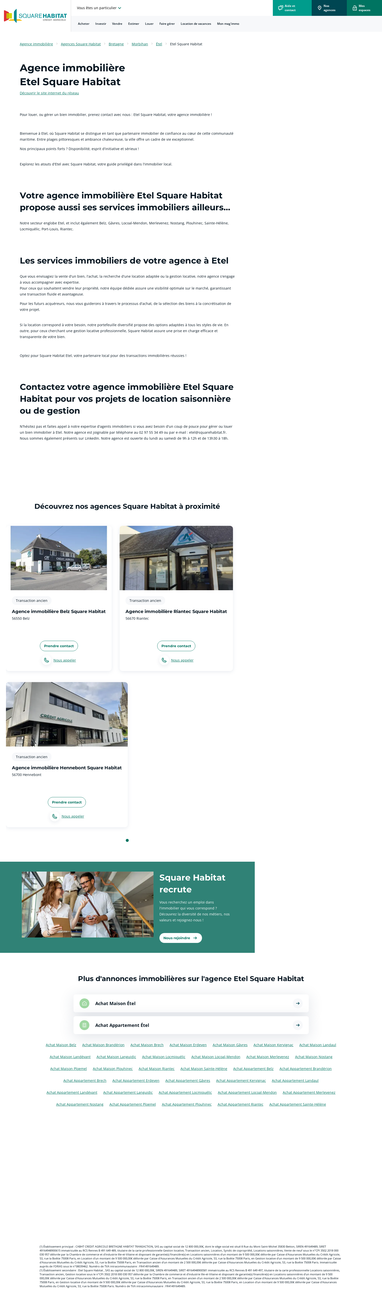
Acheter (83, 24)
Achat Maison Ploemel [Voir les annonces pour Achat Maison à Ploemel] (68, 1068)
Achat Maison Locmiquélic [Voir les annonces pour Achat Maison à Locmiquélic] (163, 1056)
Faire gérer (167, 24)
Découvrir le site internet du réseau (49, 93)
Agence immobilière (36, 44)
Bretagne (116, 44)
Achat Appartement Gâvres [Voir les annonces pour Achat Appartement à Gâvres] (187, 1080)
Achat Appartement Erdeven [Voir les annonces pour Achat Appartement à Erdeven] (135, 1080)
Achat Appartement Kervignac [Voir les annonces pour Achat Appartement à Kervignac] (241, 1080)
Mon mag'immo (228, 24)
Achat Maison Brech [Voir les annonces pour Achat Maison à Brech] (147, 1044)
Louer (149, 24)
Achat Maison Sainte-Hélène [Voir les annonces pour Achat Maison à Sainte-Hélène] (203, 1068)
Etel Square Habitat (186, 44)
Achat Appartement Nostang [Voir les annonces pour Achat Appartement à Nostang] (79, 1104)
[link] (180, 938)
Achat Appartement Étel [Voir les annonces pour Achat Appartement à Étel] (122, 1025)
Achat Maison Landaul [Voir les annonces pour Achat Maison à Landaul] (317, 1044)
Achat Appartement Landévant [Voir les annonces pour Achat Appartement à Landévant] (72, 1092)
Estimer (133, 24)
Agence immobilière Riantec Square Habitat (176, 611)
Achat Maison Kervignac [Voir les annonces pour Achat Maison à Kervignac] (273, 1044)
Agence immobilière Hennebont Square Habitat (67, 768)
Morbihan (140, 44)
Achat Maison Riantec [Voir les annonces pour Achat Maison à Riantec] (157, 1068)
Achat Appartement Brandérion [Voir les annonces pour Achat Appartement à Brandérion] (306, 1068)
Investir (100, 24)
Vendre (117, 24)
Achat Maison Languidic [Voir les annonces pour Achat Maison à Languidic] (116, 1056)
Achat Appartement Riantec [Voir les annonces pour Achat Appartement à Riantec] (240, 1104)
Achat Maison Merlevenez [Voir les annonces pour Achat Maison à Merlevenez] (267, 1056)
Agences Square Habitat (81, 44)
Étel (159, 44)
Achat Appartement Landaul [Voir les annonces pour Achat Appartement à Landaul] (295, 1080)
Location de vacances (196, 24)
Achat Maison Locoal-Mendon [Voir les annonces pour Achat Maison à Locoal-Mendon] (215, 1056)
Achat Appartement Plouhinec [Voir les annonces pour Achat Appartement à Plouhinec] (187, 1104)
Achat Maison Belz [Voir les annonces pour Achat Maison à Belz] (61, 1044)
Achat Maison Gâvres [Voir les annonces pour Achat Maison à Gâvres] (230, 1044)
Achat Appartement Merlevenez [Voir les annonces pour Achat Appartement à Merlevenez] (309, 1092)
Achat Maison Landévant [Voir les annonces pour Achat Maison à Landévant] (70, 1056)
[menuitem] (83, 24)
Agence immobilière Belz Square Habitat (59, 611)
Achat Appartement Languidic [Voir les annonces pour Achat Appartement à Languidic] (128, 1092)
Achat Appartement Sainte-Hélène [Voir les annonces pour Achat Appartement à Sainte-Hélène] (297, 1104)
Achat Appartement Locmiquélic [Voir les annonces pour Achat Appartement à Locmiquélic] (185, 1092)
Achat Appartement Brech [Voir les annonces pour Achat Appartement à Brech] (84, 1080)
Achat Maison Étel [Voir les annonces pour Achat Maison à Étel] (115, 1003)
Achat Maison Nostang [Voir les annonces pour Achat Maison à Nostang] (313, 1056)
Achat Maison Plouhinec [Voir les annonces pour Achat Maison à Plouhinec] (113, 1068)
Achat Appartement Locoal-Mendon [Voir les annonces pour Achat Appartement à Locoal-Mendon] (247, 1092)
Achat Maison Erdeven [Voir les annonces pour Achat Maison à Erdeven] (188, 1044)
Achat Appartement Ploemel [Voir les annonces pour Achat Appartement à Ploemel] (132, 1104)
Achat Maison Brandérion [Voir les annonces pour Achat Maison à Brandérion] (103, 1044)
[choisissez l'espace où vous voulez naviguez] (99, 8)
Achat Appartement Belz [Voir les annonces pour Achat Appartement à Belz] (253, 1068)
